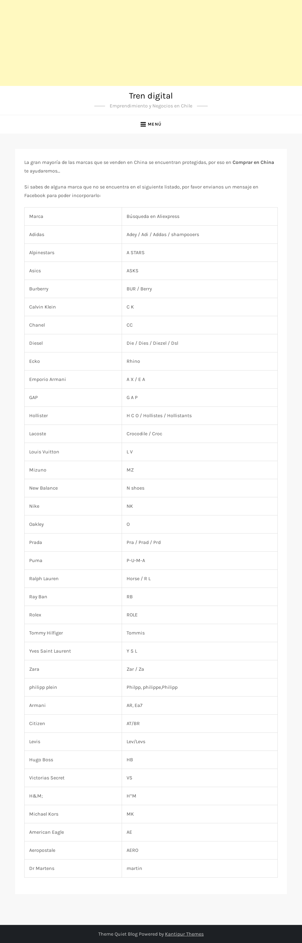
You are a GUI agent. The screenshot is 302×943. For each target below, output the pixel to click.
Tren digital (151, 96)
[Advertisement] (151, 43)
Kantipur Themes (184, 934)
